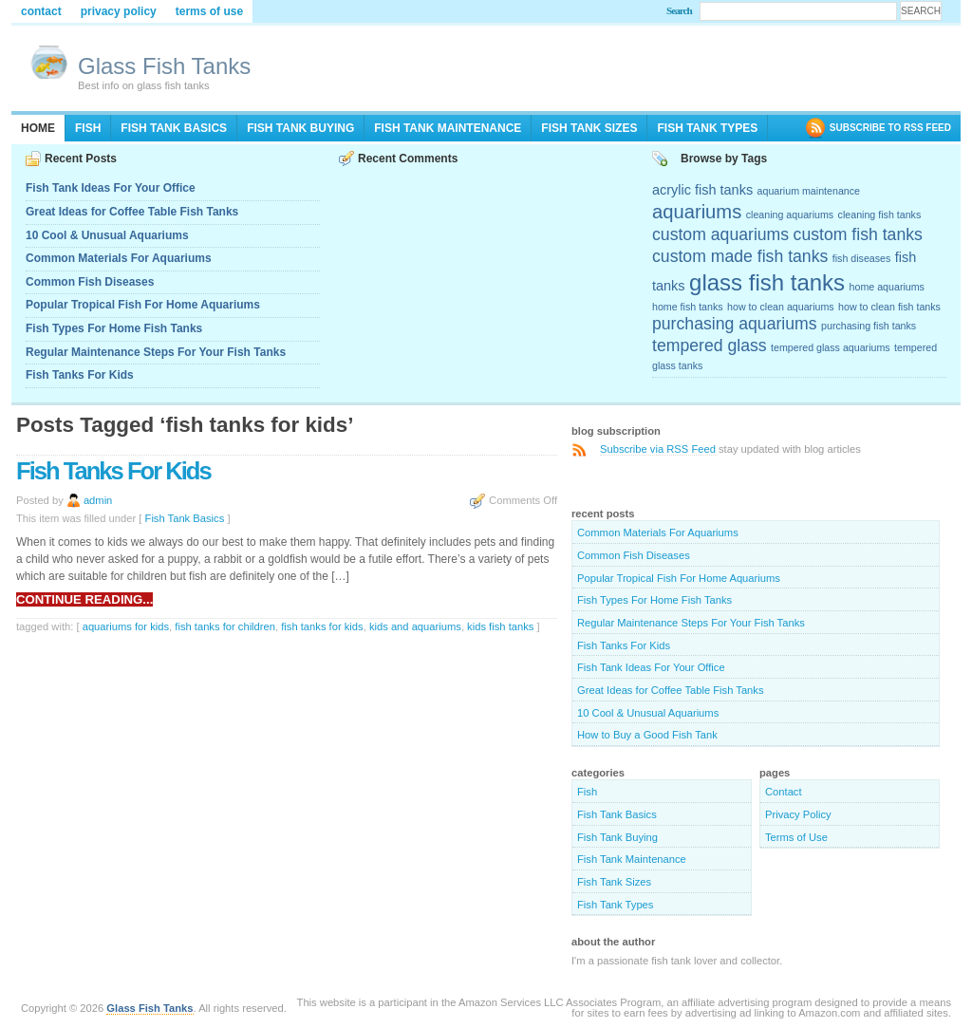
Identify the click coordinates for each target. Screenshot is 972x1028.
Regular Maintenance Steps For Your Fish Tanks (156, 352)
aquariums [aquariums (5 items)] (696, 211)
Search (679, 10)
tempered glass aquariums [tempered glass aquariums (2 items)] (830, 347)
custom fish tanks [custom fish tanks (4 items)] (858, 234)
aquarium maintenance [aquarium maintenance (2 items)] (808, 190)
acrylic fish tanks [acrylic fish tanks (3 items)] (702, 189)
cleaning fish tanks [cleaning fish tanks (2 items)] (880, 214)
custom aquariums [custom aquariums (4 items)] (720, 234)
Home (38, 128)
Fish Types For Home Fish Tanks (114, 328)
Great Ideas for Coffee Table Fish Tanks (132, 211)
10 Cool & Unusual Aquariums (107, 235)
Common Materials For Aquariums (119, 258)
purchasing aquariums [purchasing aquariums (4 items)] (734, 323)
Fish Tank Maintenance (447, 128)
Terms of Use (209, 11)
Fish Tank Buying (300, 128)
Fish (88, 128)
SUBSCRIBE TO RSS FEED (890, 127)
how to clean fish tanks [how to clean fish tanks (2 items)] (889, 306)
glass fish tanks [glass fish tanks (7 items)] (767, 282)
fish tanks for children (225, 626)
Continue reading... (84, 599)
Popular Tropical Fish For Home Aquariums (143, 304)
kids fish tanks (500, 626)
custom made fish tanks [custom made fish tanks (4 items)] (740, 256)
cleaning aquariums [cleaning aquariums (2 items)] (789, 214)
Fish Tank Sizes (589, 128)
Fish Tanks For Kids (80, 375)
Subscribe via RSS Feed (658, 449)
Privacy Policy (119, 11)
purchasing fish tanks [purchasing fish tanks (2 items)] (868, 325)
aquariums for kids (126, 626)
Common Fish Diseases (90, 282)
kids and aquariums (415, 626)
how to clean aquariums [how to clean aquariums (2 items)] (780, 306)
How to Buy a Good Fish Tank (647, 734)
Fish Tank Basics (174, 128)
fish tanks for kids (322, 626)
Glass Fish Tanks (164, 66)
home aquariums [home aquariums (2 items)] (887, 286)
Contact (41, 11)
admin (98, 500)
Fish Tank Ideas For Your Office (111, 188)
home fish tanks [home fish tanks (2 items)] (687, 306)
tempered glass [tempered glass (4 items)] (709, 345)
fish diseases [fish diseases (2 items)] (861, 258)
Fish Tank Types (707, 128)
